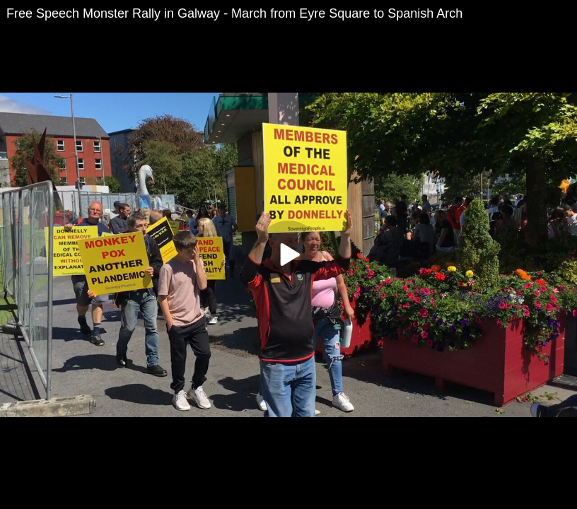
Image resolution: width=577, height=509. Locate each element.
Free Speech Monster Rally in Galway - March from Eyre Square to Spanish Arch (234, 13)
